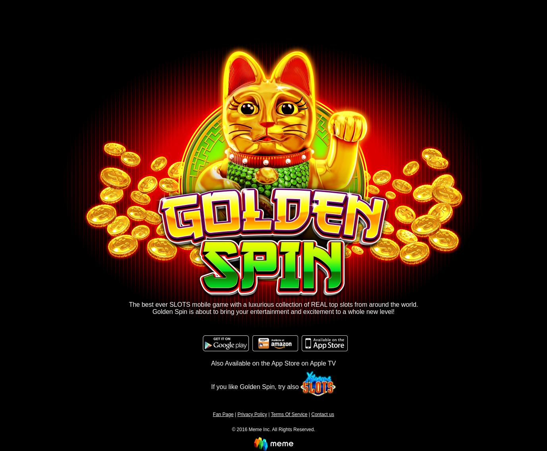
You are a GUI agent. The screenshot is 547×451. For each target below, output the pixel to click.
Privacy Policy (252, 414)
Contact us (322, 414)
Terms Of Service (289, 414)
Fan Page (223, 414)
